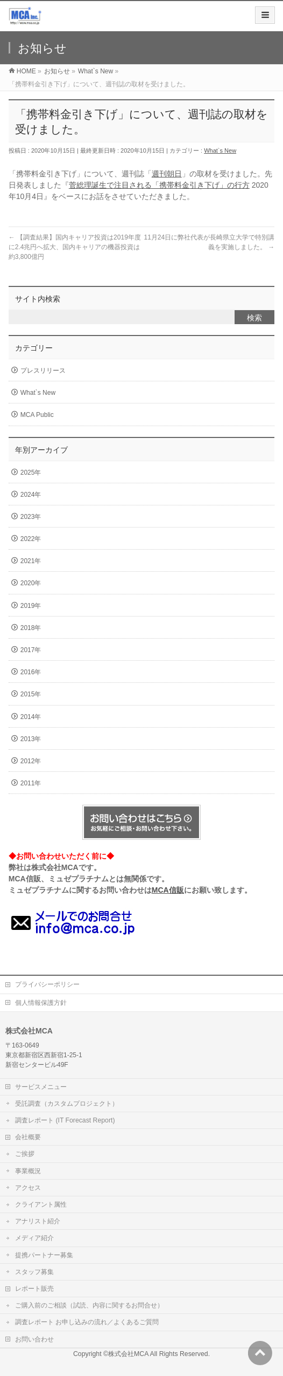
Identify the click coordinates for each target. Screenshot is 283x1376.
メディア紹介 (34, 1238)
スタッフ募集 (34, 1272)
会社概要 (28, 1137)
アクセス (28, 1188)
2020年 (30, 583)
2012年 (30, 761)
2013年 (30, 739)
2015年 (30, 694)
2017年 (30, 650)
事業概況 (28, 1171)
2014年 (30, 717)
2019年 (30, 606)
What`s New (220, 150)
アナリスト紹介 (37, 1221)
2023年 (30, 517)
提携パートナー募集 (44, 1255)
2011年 (30, 783)
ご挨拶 (24, 1154)
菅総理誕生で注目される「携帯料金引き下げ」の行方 (159, 185)
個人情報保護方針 (41, 1003)
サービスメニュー (41, 1087)
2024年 (30, 494)
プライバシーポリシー (47, 984)
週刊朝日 (167, 173)
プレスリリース (43, 370)
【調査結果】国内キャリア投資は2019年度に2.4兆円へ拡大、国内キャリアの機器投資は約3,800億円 (75, 247)
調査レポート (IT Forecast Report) (65, 1120)
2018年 (30, 628)
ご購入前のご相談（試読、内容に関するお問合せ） (89, 1305)
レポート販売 (34, 1288)
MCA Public (37, 415)
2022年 (30, 539)
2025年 (30, 472)
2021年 (30, 561)
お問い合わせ (34, 1339)
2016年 (30, 672)
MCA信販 (168, 890)
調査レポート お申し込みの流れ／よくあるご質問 (87, 1322)
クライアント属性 (41, 1204)
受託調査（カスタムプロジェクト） (66, 1103)
